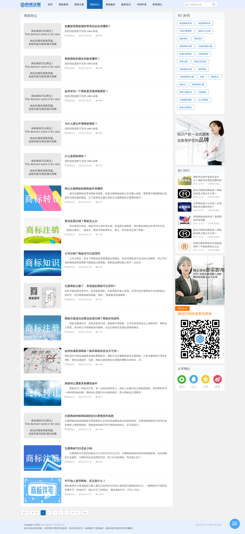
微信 (181, 386)
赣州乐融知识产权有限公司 (30, 4)
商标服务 (110, 4)
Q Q (193, 386)
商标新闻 (63, 4)
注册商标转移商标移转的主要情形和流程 (89, 415)
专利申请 (141, 4)
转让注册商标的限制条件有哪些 (84, 188)
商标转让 (95, 4)
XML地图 (217, 525)
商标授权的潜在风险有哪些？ (82, 58)
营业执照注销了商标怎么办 (81, 221)
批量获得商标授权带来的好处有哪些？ (88, 26)
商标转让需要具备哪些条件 (81, 383)
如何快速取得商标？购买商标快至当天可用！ (92, 351)
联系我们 (157, 4)
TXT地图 (208, 525)
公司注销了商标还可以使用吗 (82, 253)
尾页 (85, 513)
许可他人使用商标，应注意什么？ (85, 480)
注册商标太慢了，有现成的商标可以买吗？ (90, 286)
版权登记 (126, 4)
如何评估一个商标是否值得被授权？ (86, 91)
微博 (217, 386)
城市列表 (200, 525)
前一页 (35, 513)
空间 (205, 386)
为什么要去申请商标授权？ (81, 123)
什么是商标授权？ (75, 156)
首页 (50, 4)
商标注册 (79, 4)
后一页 (75, 513)
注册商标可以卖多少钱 (78, 448)
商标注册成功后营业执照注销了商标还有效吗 (92, 318)
